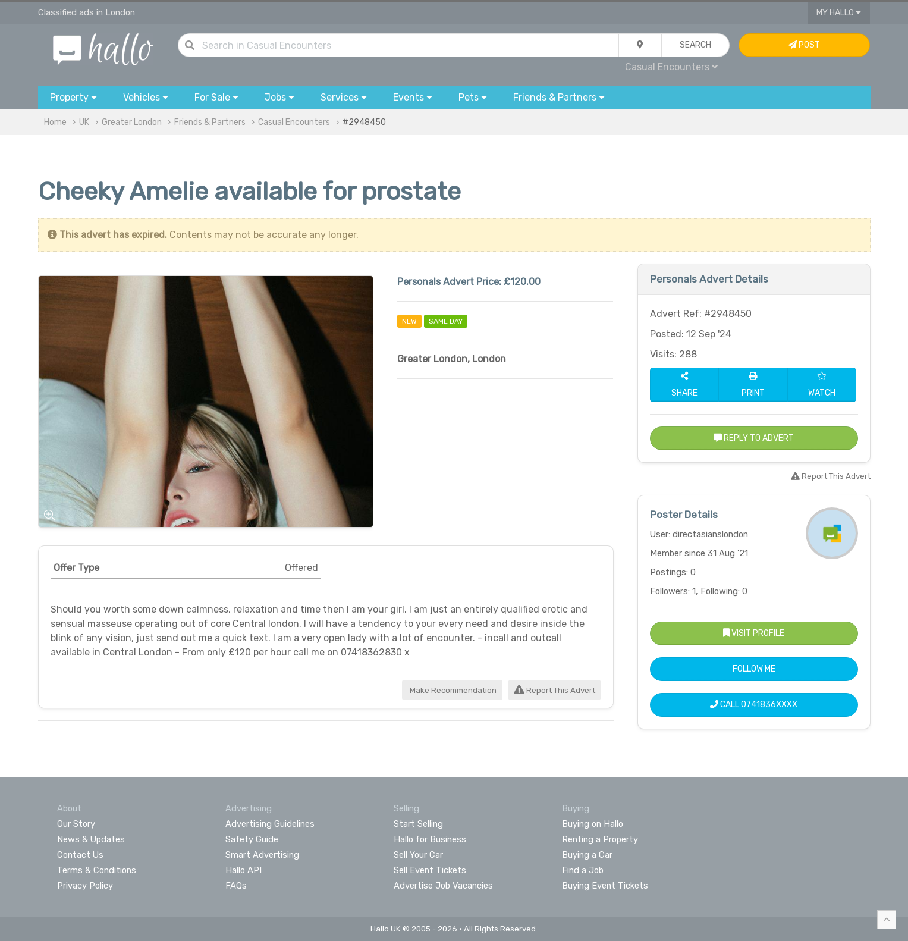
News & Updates (91, 839)
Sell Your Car (418, 854)
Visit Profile (753, 633)
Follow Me (754, 669)
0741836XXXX (769, 705)
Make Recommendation (452, 690)
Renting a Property (600, 839)
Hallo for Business (430, 839)
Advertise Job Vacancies (443, 885)
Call (753, 705)
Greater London (132, 122)
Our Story (76, 823)
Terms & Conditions (96, 870)
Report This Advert (554, 690)
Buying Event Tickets (605, 885)
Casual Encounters (671, 67)
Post (804, 45)
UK (84, 122)
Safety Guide (251, 839)
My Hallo (838, 13)
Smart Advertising (262, 854)
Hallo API (243, 870)
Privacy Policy (85, 885)
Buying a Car (587, 854)
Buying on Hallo (592, 823)
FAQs (236, 885)
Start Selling (418, 823)
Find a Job (583, 870)
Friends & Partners (210, 122)
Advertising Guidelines (270, 823)
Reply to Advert (754, 438)
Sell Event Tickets (430, 870)
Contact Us (80, 854)
